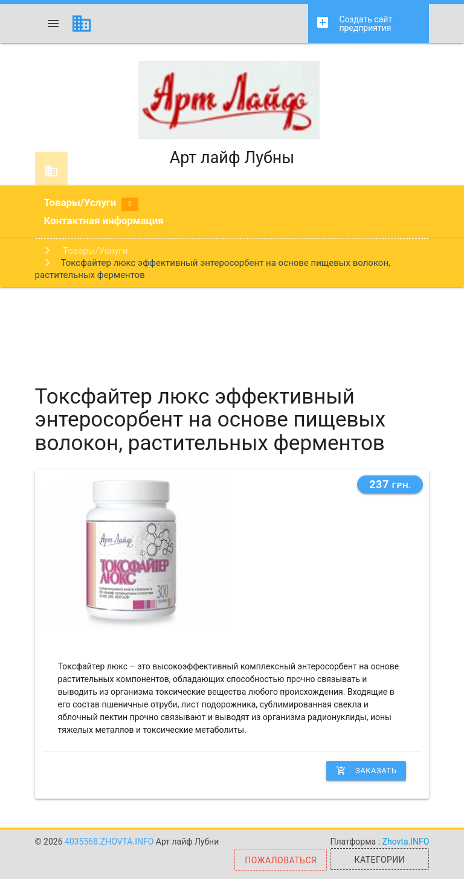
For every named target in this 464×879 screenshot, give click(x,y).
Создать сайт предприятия (353, 23)
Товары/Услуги (91, 203)
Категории (380, 860)
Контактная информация (104, 220)
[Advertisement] (232, 326)
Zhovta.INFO (406, 841)
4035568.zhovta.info (110, 841)
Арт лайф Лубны (232, 114)
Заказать (366, 771)
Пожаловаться (281, 860)
